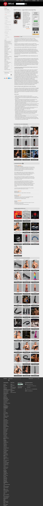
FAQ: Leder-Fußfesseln (5, 480)
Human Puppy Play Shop (7, 62)
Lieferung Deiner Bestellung (6, 394)
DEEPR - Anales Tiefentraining (6, 32)
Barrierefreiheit (6, 413)
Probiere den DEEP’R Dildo (32, 53)
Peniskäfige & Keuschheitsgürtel (6, 53)
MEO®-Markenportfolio (6, 501)
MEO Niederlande (6, 426)
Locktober (5, 435)
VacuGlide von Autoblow (6, 474)
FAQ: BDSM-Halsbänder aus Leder (6, 482)
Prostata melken (6, 463)
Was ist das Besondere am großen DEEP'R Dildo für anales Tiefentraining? (25, 47)
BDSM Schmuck (6, 67)
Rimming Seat (6, 453)
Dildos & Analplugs (6, 9)
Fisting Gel (5, 446)
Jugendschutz (20, 387)
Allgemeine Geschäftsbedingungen (7, 389)
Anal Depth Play (7, 27)
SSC (4, 418)
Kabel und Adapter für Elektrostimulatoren (6, 495)
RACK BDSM (5, 417)
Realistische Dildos (7, 12)
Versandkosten (6, 400)
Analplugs (6, 20)
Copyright (5, 395)
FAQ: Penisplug (6, 487)
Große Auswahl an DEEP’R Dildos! (20, 117)
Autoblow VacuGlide (5, 440)
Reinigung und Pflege (6, 499)
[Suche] (26, 4)
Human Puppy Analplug (8, 29)
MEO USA (5, 432)
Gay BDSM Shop (6, 464)
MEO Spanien (6, 425)
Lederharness (6, 64)
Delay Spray (5, 419)
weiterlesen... (28, 24)
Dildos (6, 14)
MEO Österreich (6, 420)
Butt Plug (5, 449)
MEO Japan (5, 434)
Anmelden (33, 0)
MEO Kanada (5, 433)
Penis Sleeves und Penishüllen (8, 43)
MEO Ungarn (5, 431)
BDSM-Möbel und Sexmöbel (7, 56)
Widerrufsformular (6, 399)
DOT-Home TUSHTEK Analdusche (5, 471)
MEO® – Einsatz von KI (6, 503)
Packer (6, 38)
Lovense (5, 469)
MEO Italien (5, 424)
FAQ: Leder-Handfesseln (5, 478)
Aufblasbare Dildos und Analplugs (7, 22)
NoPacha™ (5, 443)
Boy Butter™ (5, 451)
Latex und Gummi (6, 63)
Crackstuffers (6, 33)
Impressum (5, 396)
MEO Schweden (6, 428)
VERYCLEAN (16, 92)
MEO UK (5, 427)
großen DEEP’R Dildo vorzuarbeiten (22, 65)
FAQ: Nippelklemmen (6, 489)
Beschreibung (16, 36)
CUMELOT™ (5, 445)
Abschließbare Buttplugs (8, 24)
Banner (5, 386)
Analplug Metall (6, 450)
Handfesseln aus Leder (6, 458)
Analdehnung (6, 26)
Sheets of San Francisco (7, 69)
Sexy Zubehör (6, 68)
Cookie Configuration (6, 405)
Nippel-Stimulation (6, 49)
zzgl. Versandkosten (35, 14)
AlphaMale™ (5, 444)
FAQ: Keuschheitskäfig (6, 486)
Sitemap (5, 409)
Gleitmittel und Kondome (7, 41)
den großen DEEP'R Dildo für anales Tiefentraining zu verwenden (23, 73)
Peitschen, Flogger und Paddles (7, 59)
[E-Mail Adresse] (7, 74)
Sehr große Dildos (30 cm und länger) (7, 17)
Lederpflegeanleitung (7, 484)
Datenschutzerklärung (7, 403)
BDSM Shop (5, 385)
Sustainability (6, 412)
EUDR (4, 493)
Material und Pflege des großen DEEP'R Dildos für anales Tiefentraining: (25, 86)
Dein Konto (12, 382)
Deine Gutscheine (13, 392)
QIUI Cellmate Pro (6, 460)
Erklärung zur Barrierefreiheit (6, 398)
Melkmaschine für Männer (6, 438)
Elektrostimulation (6, 57)
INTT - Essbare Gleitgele (6, 476)
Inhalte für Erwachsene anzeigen (17, 16)
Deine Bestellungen (13, 385)
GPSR (21, 36)
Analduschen (6, 55)
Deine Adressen (13, 388)
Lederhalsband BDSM (6, 455)
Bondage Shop (6, 50)
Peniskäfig (5, 461)
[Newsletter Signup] (11, 75)
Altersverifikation (6, 497)
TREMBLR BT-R (6, 442)
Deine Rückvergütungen (13, 387)
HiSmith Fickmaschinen (7, 48)
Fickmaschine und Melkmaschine (6, 46)
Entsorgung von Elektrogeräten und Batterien (6, 407)
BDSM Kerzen (6, 468)
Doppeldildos (6, 18)
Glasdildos (6, 35)
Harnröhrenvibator (6, 462)
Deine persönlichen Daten (13, 390)
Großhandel (5, 387)
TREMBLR (5, 452)
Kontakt (17, 0)
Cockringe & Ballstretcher (7, 42)
